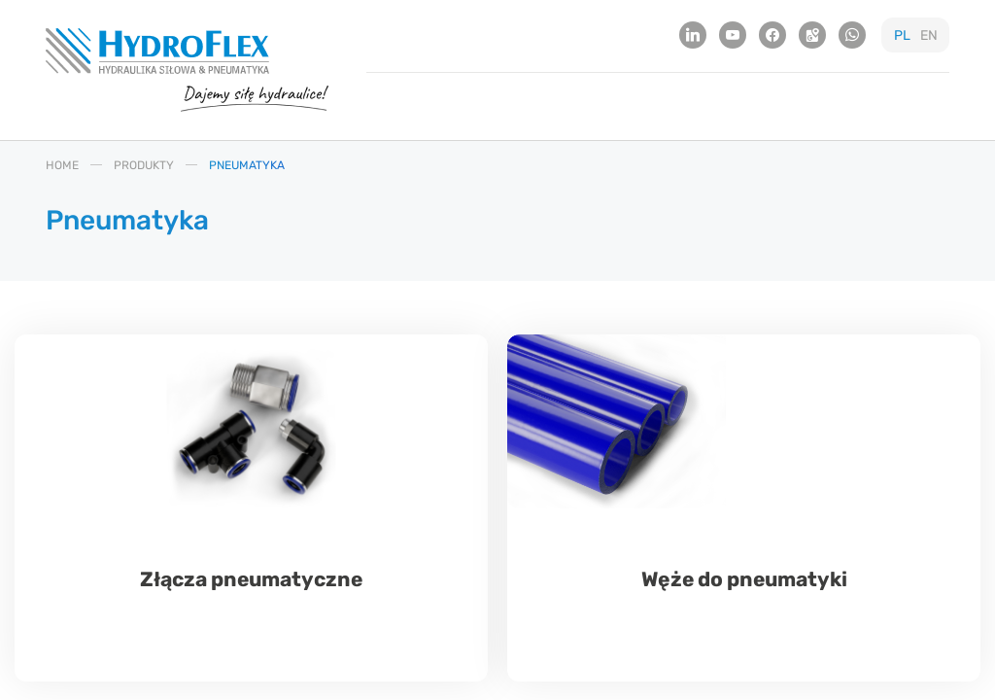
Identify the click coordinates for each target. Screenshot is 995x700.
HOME (62, 164)
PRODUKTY (144, 164)
